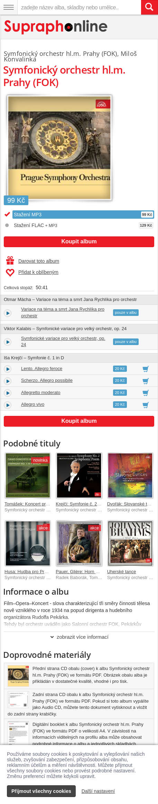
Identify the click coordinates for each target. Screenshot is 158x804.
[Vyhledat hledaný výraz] (149, 7)
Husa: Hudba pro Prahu (28, 571)
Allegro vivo (32, 404)
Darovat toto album (32, 261)
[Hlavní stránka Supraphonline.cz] (56, 27)
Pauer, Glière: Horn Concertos (86, 571)
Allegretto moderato (40, 392)
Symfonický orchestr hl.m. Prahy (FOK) (60, 53)
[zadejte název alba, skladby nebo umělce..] (79, 7)
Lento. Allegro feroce (41, 368)
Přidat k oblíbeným (32, 273)
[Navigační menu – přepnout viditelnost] (8, 7)
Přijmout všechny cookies (41, 791)
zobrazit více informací (79, 637)
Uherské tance (121, 571)
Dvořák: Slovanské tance (132, 503)
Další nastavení (98, 791)
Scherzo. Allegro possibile (47, 380)
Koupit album (78, 241)
